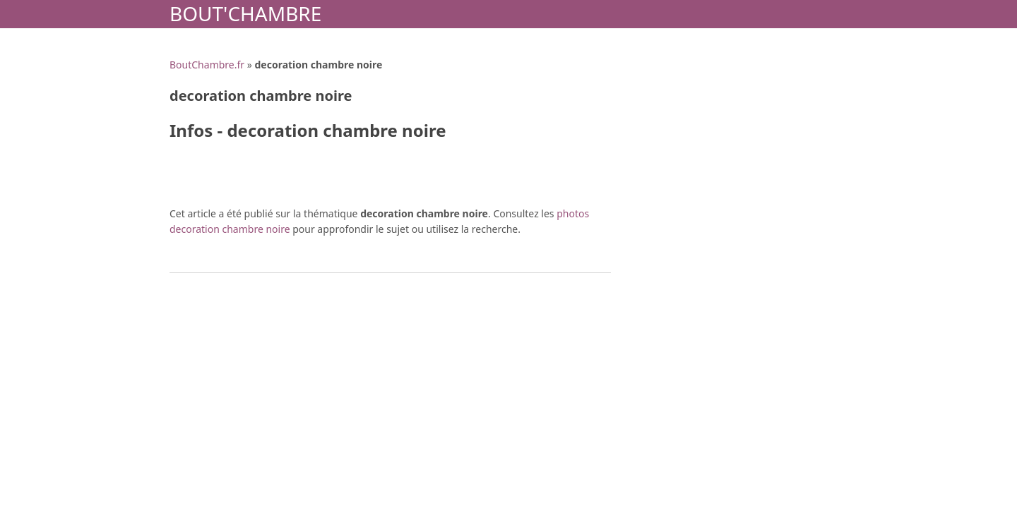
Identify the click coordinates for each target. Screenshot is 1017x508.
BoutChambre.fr (207, 64)
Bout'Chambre (245, 13)
